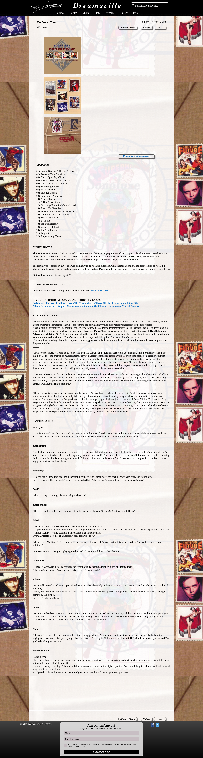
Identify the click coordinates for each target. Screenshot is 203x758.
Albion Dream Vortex (44, 306)
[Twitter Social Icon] (157, 725)
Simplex (61, 306)
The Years (79, 303)
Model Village (93, 303)
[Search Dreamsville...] (148, 6)
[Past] (160, 27)
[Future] (147, 27)
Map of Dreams (130, 306)
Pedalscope (39, 303)
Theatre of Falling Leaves (59, 303)
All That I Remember (113, 303)
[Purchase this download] (136, 156)
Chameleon (73, 306)
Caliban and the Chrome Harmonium (100, 306)
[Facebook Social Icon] (152, 725)
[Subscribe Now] (101, 752)
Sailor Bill (132, 303)
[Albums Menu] (127, 27)
